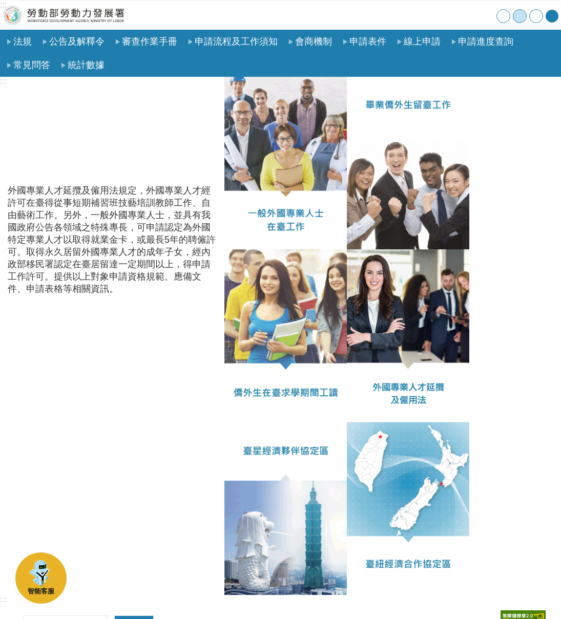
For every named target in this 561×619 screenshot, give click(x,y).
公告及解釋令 (77, 41)
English (485, 15)
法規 (22, 41)
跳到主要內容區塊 (5, 5)
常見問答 (31, 65)
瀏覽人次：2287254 (47, 506)
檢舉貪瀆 (213, 595)
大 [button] (536, 16)
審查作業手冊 (149, 41)
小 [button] (503, 16)
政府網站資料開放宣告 (147, 595)
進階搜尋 (134, 480)
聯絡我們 (464, 15)
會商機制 (313, 41)
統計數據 (86, 65)
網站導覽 (443, 15)
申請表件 (367, 41)
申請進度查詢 (485, 41)
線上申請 (422, 41)
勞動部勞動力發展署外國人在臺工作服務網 (64, 15)
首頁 (422, 15)
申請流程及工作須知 (236, 41)
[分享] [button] (552, 16)
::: (3, 5)
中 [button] (520, 16)
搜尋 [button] (134, 458)
